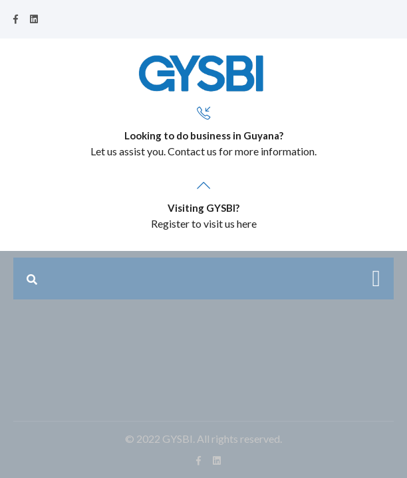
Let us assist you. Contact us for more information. (203, 151)
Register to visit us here (204, 223)
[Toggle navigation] (376, 278)
